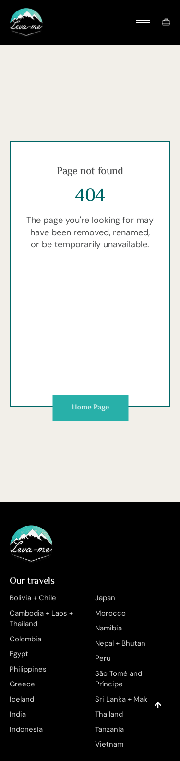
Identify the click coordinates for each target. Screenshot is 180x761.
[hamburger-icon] (143, 22)
